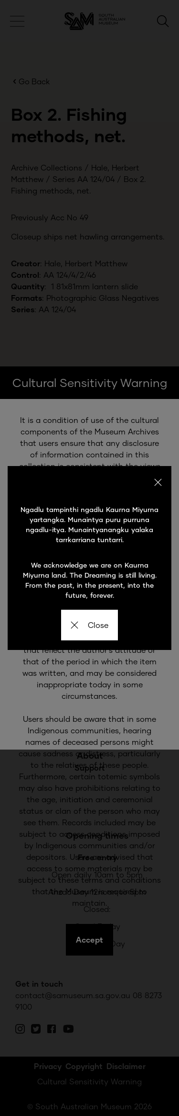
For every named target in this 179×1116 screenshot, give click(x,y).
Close (89, 624)
